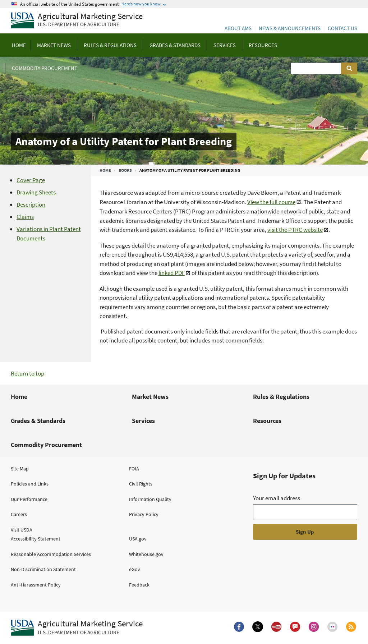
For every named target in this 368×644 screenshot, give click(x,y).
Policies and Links (30, 483)
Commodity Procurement (46, 445)
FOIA (134, 468)
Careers (19, 514)
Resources (267, 421)
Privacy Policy (143, 514)
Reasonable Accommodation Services (51, 554)
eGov (134, 569)
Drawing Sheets (36, 192)
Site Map (20, 468)
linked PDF (171, 273)
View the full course (271, 202)
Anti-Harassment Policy (36, 584)
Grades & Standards (38, 421)
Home (105, 170)
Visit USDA (21, 529)
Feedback (139, 584)
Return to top (27, 373)
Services (143, 421)
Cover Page (31, 180)
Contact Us (342, 28)
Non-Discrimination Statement (43, 569)
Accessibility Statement (35, 538)
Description (31, 204)
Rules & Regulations (281, 396)
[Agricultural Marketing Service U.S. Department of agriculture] (77, 20)
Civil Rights (140, 483)
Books (125, 170)
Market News (150, 396)
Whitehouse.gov (146, 554)
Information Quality (150, 499)
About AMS (238, 28)
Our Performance (29, 499)
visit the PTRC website (295, 230)
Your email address (276, 498)
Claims (25, 217)
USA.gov (138, 538)
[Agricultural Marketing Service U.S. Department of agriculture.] (77, 628)
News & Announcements (290, 28)
